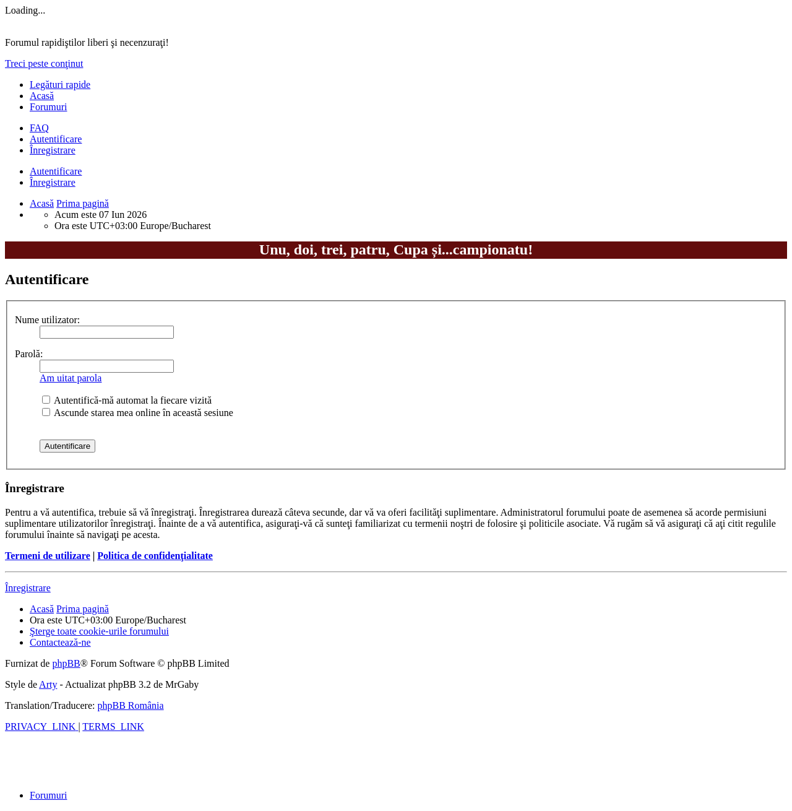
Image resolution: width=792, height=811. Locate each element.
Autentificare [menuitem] (56, 139)
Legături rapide (60, 84)
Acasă (42, 95)
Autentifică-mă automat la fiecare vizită (127, 400)
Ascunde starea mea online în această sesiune (137, 412)
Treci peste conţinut (44, 63)
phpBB (66, 663)
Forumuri (48, 107)
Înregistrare (52, 182)
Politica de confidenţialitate (155, 555)
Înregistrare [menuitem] (52, 150)
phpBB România (130, 705)
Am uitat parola (70, 378)
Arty (48, 684)
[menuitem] (39, 128)
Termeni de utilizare (47, 555)
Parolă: (29, 354)
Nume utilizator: (47, 319)
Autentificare (56, 171)
